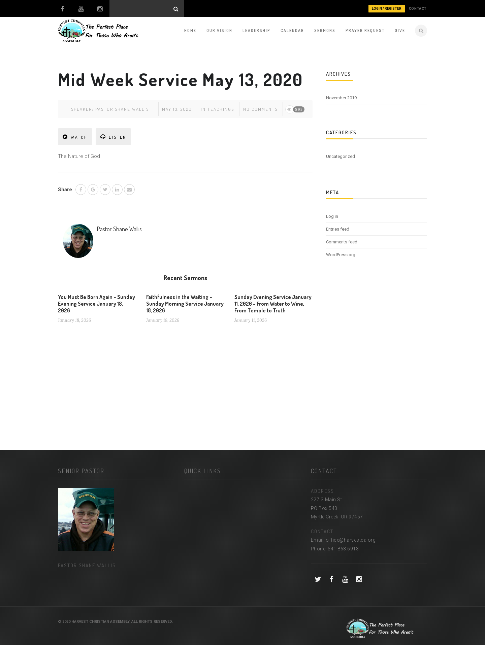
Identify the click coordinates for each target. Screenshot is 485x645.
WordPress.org (340, 254)
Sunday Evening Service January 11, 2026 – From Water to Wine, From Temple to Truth (273, 304)
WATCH (75, 137)
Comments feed (341, 241)
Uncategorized (340, 156)
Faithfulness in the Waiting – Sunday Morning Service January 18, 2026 (185, 304)
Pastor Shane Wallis (122, 109)
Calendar (292, 30)
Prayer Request (365, 30)
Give (400, 30)
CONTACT (418, 8)
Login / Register (386, 8)
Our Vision (219, 30)
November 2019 (341, 97)
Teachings (220, 109)
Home (190, 30)
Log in (332, 216)
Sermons (324, 30)
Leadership (256, 30)
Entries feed (337, 229)
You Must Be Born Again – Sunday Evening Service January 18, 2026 (96, 304)
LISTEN (113, 137)
